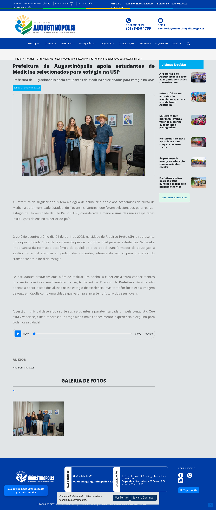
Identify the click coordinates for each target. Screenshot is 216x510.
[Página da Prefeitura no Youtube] (181, 480)
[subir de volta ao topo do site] (210, 505)
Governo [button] (49, 43)
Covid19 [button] (176, 43)
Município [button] (33, 43)
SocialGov (117, 7)
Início (18, 58)
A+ (45, 3)
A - (49, 3)
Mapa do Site (20, 7)
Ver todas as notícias (174, 197)
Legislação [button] (107, 43)
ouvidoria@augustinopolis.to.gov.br (96, 481)
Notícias (30, 58)
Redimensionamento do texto (27, 3)
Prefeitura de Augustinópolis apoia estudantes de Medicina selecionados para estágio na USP (90, 58)
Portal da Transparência (172, 3)
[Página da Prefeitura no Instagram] (190, 475)
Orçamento (161, 43)
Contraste (81, 3)
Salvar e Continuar (143, 497)
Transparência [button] (87, 43)
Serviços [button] (144, 43)
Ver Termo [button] (121, 497)
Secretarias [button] (66, 43)
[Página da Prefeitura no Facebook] (181, 475)
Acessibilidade (61, 3)
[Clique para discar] (129, 20)
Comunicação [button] (126, 43)
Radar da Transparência (139, 3)
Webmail (116, 3)
